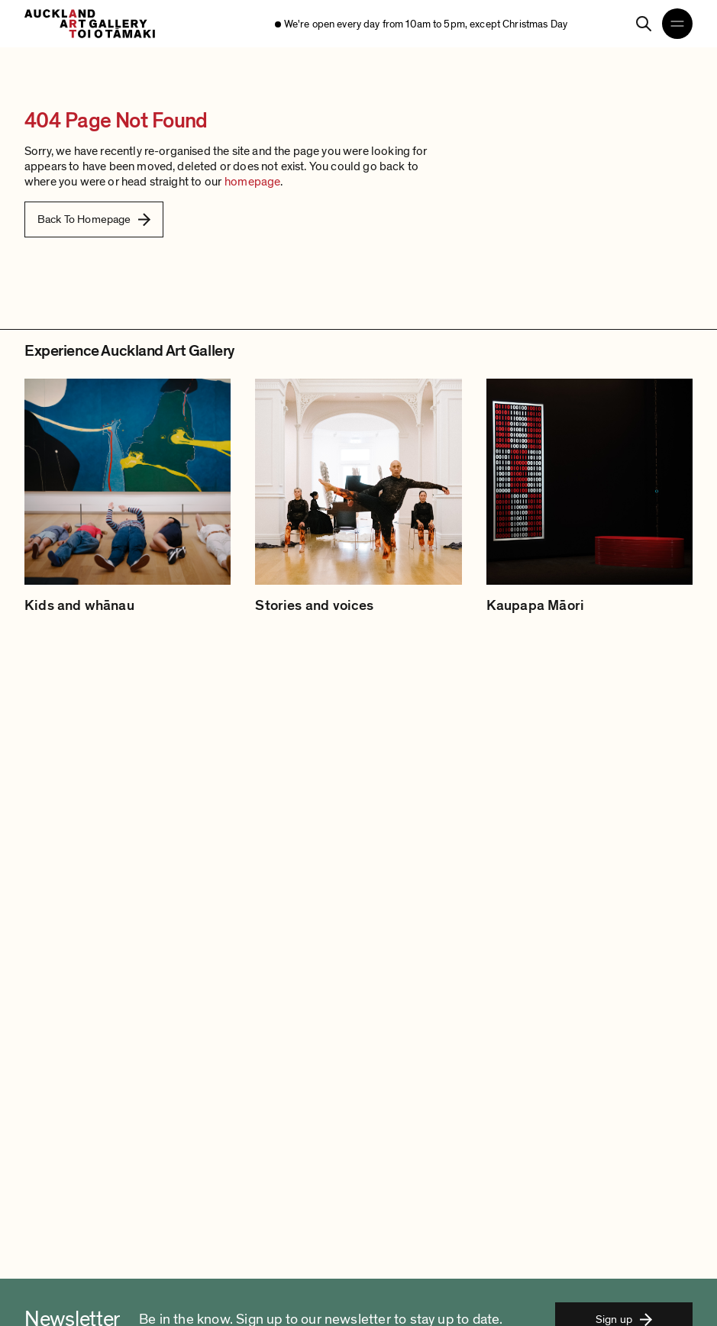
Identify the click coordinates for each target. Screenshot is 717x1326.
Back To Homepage (93, 219)
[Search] (643, 23)
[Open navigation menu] (677, 23)
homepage (252, 181)
